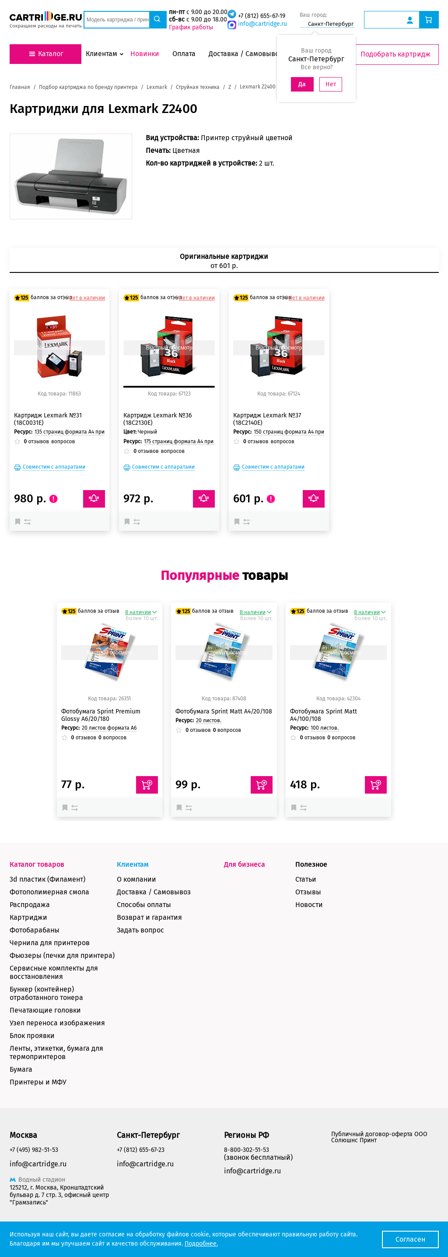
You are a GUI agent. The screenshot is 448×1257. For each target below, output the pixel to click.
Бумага (21, 1069)
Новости (309, 904)
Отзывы (308, 892)
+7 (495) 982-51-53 (34, 1150)
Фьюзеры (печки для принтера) (62, 955)
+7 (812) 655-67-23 (140, 1150)
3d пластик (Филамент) (47, 879)
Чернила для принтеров (50, 943)
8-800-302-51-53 (246, 1150)
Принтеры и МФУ (38, 1082)
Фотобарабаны (35, 930)
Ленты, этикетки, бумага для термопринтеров (56, 1052)
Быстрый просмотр (59, 348)
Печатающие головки (45, 1010)
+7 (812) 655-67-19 (261, 16)
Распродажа (30, 904)
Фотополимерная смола (49, 892)
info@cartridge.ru (262, 24)
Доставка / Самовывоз (154, 892)
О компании (136, 879)
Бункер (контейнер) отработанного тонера (46, 993)
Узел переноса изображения (57, 1023)
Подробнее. (201, 1243)
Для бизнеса (244, 864)
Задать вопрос (140, 930)
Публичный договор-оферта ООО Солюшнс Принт (379, 1137)
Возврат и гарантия (149, 917)
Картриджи (28, 917)
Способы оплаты (144, 904)
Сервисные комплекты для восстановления (54, 972)
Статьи (305, 879)
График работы (191, 27)
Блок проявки (32, 1035)
